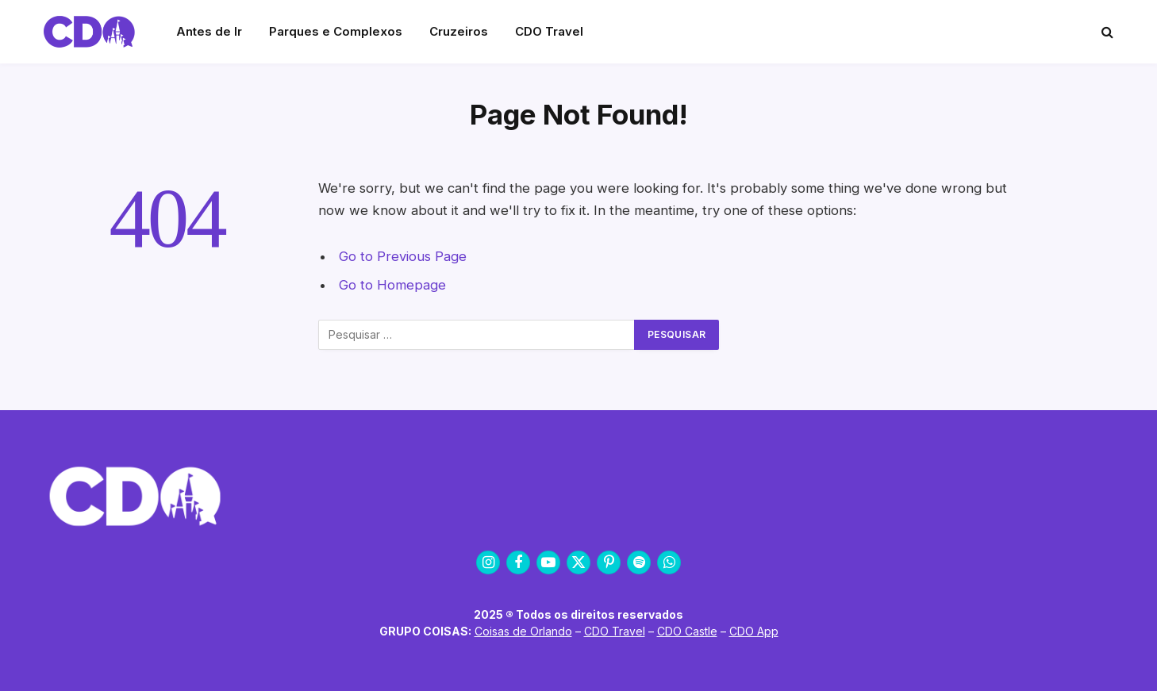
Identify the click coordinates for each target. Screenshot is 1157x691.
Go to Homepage (392, 285)
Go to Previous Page (403, 256)
